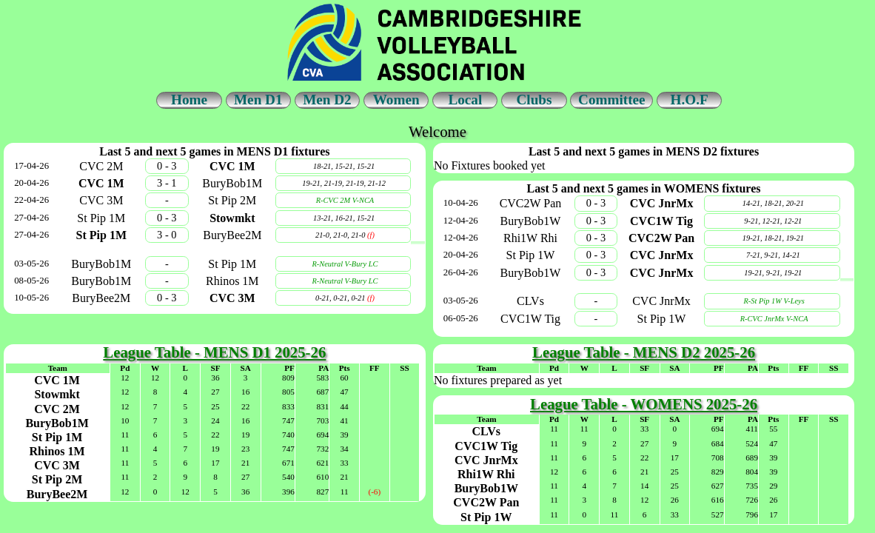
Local (465, 99)
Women (396, 99)
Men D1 (258, 99)
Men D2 (327, 99)
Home (189, 99)
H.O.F (689, 99)
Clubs (534, 99)
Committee (612, 99)
